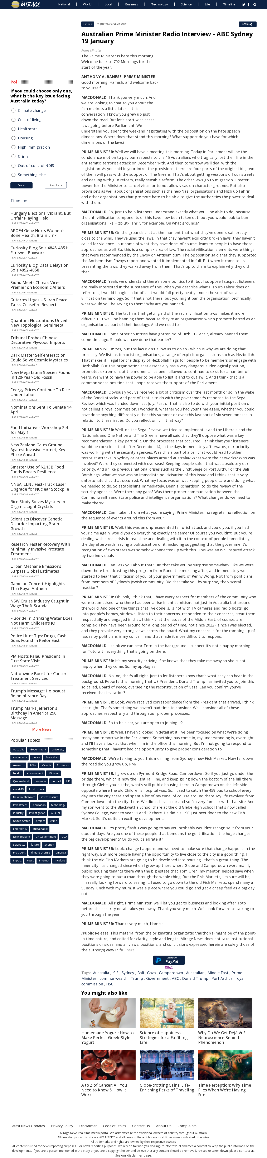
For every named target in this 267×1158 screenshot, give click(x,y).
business (40, 781)
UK (68, 781)
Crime (23, 156)
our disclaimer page (136, 1155)
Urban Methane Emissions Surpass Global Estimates (35, 569)
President (19, 852)
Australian (195, 972)
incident (60, 860)
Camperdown (171, 972)
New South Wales (24, 797)
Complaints (203, 1125)
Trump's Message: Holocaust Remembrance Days (37, 693)
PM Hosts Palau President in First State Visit (37, 659)
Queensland (21, 781)
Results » (56, 185)
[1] (162, 1145)
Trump (137, 978)
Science (186, 4)
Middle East (218, 972)
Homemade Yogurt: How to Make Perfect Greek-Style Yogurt (107, 1037)
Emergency (20, 829)
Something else (32, 174)
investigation (37, 813)
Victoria (46, 765)
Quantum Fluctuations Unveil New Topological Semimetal (38, 323)
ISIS (115, 972)
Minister (54, 773)
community (20, 757)
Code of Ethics (124, 1125)
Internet (44, 860)
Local (108, 4)
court (30, 860)
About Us (177, 1125)
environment (35, 773)
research (19, 765)
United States (21, 821)
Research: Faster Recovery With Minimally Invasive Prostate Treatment (40, 549)
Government (157, 978)
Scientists (19, 844)
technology (58, 805)
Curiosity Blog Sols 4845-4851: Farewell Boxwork (39, 250)
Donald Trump (195, 978)
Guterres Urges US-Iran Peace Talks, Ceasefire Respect (38, 302)
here (130, 949)
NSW (33, 765)
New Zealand (21, 837)
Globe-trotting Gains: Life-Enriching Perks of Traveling (167, 1087)
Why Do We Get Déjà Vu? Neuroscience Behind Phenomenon (221, 1037)
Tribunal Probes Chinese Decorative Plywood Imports (37, 340)
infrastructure (50, 797)
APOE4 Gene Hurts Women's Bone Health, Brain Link (37, 233)
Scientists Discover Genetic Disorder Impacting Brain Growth (36, 523)
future (35, 844)
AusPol (55, 813)
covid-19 (18, 789)
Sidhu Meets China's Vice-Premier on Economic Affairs (37, 285)
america (61, 852)
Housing (25, 137)
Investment (20, 805)
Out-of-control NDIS (36, 165)
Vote (21, 185)
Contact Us (153, 1125)
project (40, 821)
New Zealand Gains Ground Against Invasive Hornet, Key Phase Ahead (37, 449)
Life (207, 4)
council (56, 781)
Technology (159, 4)
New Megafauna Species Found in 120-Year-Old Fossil (40, 375)
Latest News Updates (29, 1125)
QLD (64, 837)
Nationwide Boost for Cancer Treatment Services (38, 676)
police (36, 757)
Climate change (32, 110)
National (64, 4)
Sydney (128, 972)
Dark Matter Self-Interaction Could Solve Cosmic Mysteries (39, 357)
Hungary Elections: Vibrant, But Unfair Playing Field (40, 216)
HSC (109, 983)
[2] (166, 1145)
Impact (17, 860)
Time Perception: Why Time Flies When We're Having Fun (224, 1089)
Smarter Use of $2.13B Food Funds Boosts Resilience (37, 469)
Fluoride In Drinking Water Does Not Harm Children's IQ (41, 621)
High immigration (34, 147)
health (17, 773)
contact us (247, 1150)
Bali (140, 972)
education (39, 805)
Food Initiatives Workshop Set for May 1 (39, 430)
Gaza (151, 972)
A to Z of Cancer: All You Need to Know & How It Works (104, 1089)
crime (53, 821)
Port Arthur (222, 978)
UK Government (46, 837)
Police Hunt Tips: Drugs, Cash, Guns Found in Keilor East (39, 638)
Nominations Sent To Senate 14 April (41, 409)
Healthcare (28, 128)
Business (131, 4)
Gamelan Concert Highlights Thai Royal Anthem (37, 586)
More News (41, 729)
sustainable (40, 829)
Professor (63, 765)
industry (18, 813)
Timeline (229, 4)
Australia (101, 972)
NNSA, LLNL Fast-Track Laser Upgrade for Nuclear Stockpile (39, 487)
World (87, 4)
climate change (40, 852)
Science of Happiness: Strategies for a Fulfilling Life (164, 1037)
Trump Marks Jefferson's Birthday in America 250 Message (33, 713)
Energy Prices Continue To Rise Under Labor (40, 392)
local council (36, 789)
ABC (175, 978)
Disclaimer (95, 1125)
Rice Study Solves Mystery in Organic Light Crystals (37, 504)
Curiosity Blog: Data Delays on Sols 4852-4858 (39, 268)
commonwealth (113, 978)
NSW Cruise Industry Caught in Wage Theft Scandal (39, 603)
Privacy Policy (67, 1125)
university (58, 749)
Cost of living (30, 119)
